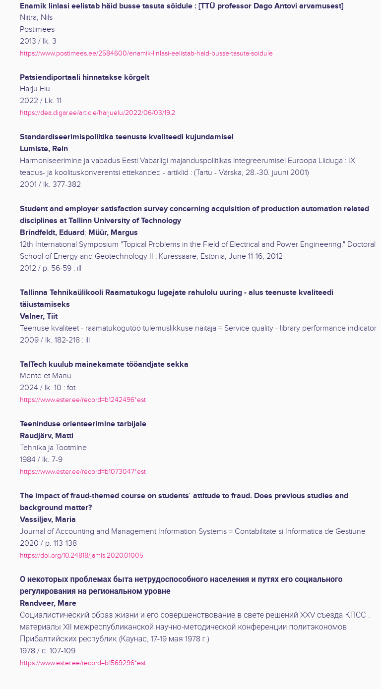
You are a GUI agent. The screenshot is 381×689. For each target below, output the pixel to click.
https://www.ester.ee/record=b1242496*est (83, 400)
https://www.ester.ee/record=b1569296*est (83, 663)
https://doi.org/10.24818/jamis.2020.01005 (81, 555)
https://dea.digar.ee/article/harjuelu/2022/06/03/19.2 (97, 113)
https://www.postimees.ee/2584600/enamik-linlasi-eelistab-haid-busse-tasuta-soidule (146, 53)
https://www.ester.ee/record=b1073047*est (83, 471)
